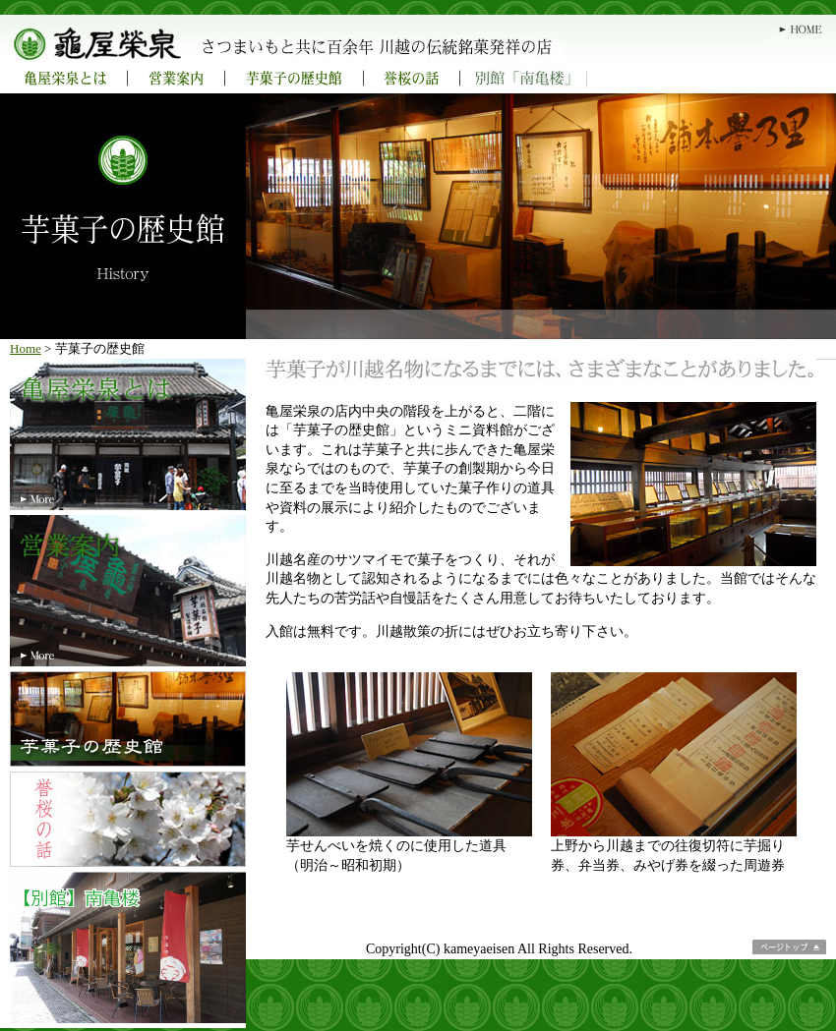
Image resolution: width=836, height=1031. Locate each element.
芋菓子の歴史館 (294, 78)
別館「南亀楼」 (523, 78)
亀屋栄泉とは (64, 78)
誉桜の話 (412, 78)
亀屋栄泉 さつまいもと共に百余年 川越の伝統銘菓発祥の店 (378, 39)
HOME (801, 29)
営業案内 (176, 78)
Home (25, 348)
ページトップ (789, 947)
